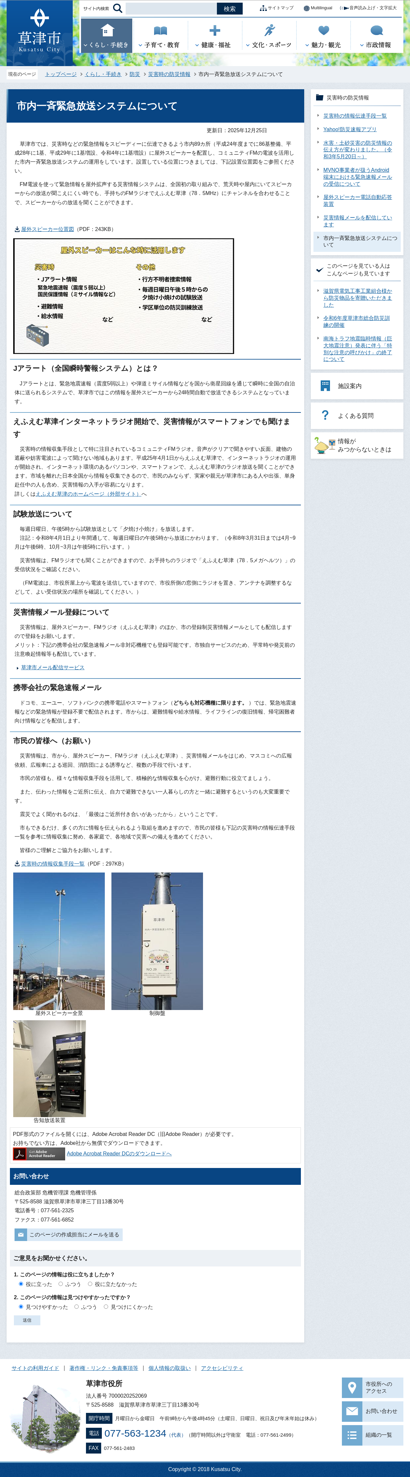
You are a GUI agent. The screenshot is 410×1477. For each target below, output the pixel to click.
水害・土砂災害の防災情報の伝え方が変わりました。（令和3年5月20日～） (357, 150)
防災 (135, 74)
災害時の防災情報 (169, 74)
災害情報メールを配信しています (357, 221)
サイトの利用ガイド (35, 1368)
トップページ (61, 74)
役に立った (39, 1284)
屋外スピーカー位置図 (47, 229)
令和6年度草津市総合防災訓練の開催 (356, 321)
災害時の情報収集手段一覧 (53, 864)
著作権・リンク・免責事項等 (103, 1368)
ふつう (73, 1284)
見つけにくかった (132, 1307)
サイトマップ (275, 8)
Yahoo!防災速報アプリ (350, 129)
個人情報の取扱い (169, 1368)
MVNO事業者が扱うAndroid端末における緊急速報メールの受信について (357, 177)
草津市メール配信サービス (53, 667)
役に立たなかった (116, 1284)
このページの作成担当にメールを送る (74, 1234)
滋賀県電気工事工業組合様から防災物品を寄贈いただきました (357, 298)
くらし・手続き (103, 74)
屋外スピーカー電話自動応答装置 (357, 200)
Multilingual (316, 8)
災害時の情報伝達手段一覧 (355, 116)
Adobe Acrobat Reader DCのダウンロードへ (92, 1153)
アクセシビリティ (222, 1368)
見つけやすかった (47, 1307)
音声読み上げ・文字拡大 (368, 8)
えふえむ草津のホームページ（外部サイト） (89, 494)
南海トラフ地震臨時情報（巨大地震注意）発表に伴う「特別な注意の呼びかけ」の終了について (357, 349)
